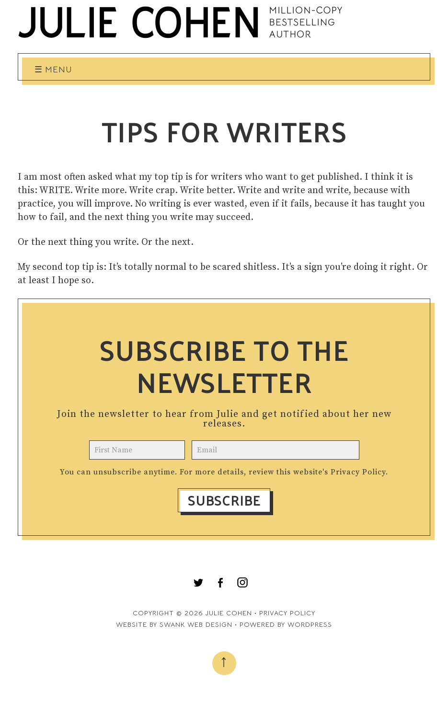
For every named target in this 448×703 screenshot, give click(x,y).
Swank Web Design (196, 624)
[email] (275, 450)
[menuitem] (198, 583)
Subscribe (224, 500)
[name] (137, 450)
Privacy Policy (358, 472)
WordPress (309, 624)
